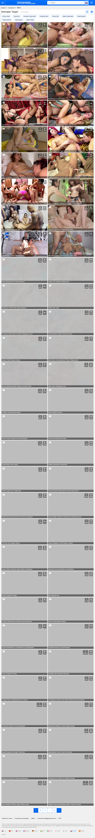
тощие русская (44, 16)
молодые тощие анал (30, 16)
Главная (3, 7)
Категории (11, 7)
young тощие (6, 16)
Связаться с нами (7, 818)
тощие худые (18, 19)
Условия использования (22, 818)
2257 (60, 818)
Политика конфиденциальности (47, 818)
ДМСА (33, 818)
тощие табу (55, 16)
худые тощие (30, 19)
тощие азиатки (7, 19)
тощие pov (17, 16)
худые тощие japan (68, 16)
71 (54, 810)
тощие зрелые (81, 16)
